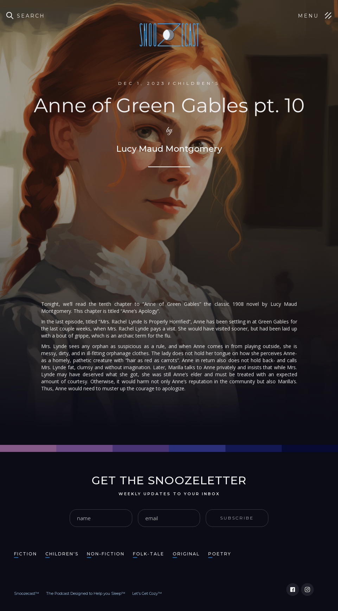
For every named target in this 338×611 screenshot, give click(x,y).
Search (31, 16)
